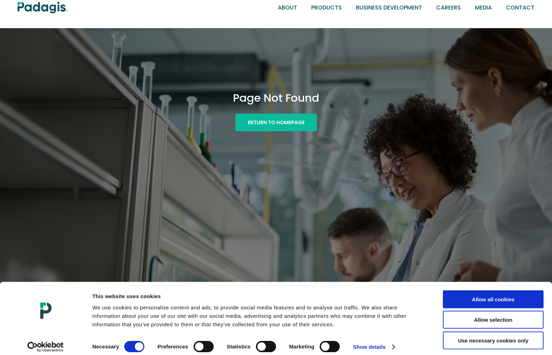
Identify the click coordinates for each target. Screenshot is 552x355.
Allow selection (493, 314)
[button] (276, 122)
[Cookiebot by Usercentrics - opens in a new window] (45, 341)
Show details (369, 341)
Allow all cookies (493, 293)
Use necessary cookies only (493, 334)
